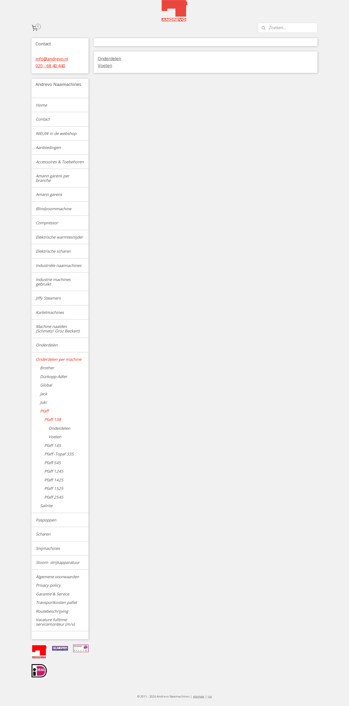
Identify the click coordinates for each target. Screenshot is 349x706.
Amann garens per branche (52, 178)
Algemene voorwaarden (57, 576)
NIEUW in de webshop (56, 133)
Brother (47, 367)
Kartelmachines (50, 312)
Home (41, 105)
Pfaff (44, 411)
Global (46, 385)
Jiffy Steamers (48, 298)
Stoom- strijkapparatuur (57, 562)
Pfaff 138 (52, 419)
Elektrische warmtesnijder (59, 237)
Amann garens (49, 194)
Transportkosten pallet (56, 602)
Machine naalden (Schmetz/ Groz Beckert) (57, 329)
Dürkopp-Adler (53, 376)
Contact (43, 119)
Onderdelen (109, 59)
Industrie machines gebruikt (53, 282)
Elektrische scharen (53, 251)
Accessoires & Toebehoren (60, 161)
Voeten (105, 65)
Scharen (43, 534)
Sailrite (46, 505)
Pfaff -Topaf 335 (59, 454)
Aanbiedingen (48, 147)
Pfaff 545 (52, 462)
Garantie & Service (52, 594)
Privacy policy (48, 585)
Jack (43, 393)
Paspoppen (46, 520)
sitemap (198, 696)
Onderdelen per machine (58, 359)
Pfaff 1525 (53, 488)
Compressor (47, 222)
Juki (43, 402)
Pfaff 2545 (53, 497)
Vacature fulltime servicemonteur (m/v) (55, 622)
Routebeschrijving (52, 611)
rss (210, 696)
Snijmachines (48, 548)
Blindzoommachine (53, 208)
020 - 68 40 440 (50, 66)
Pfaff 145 (52, 445)
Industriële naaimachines (58, 265)
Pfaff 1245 (53, 471)
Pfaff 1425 (53, 480)
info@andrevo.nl (52, 59)
